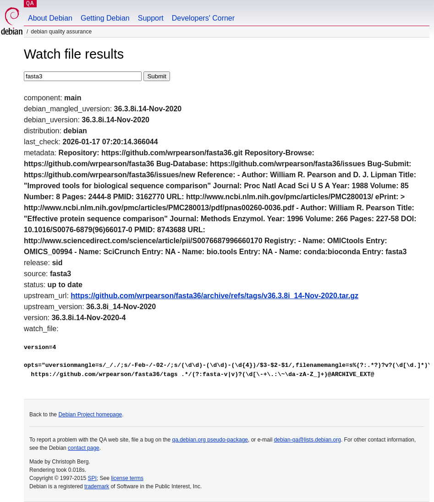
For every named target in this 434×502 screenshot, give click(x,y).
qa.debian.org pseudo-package (210, 440)
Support (151, 18)
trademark (96, 486)
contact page (83, 448)
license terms (127, 478)
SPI (92, 478)
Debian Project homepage (90, 414)
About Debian (50, 18)
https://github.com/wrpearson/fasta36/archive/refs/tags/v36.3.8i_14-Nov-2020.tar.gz (214, 296)
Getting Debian (105, 18)
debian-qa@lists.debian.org (307, 440)
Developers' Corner (203, 18)
